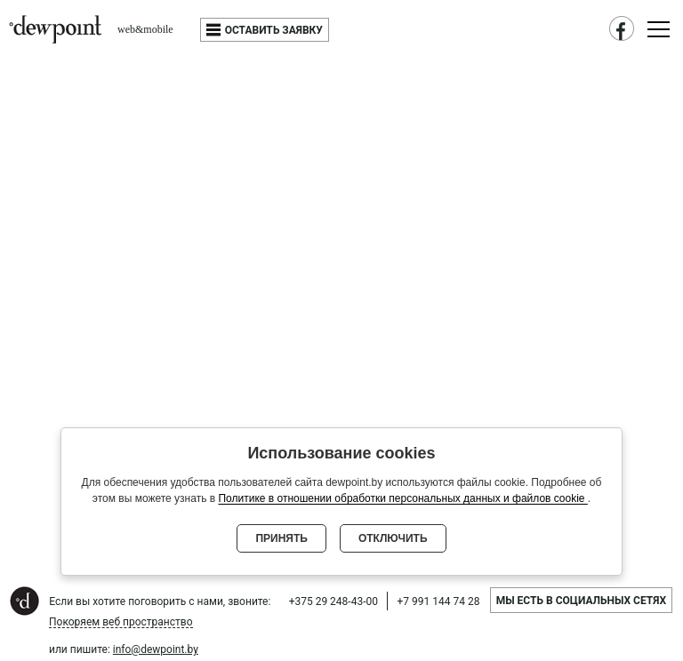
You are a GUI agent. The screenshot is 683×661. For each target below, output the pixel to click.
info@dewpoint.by (155, 649)
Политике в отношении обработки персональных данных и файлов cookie (402, 498)
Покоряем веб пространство (121, 622)
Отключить (393, 538)
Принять (281, 538)
